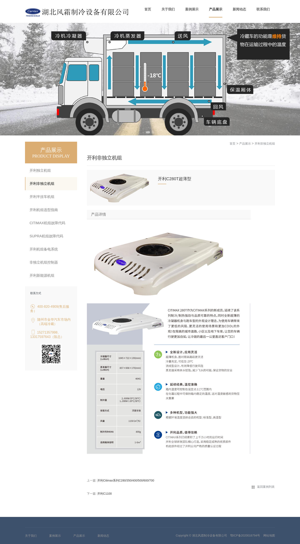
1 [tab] (148, 132)
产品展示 (215, 9)
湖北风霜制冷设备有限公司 (209, 535)
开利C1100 (104, 493)
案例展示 (192, 9)
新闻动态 (239, 9)
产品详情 (98, 214)
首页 (147, 9)
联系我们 (263, 9)
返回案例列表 (266, 486)
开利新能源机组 (42, 276)
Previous (7, 79)
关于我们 (168, 9)
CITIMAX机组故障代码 (47, 223)
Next (293, 79)
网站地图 (269, 535)
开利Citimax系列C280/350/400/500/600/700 (125, 480)
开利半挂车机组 (42, 197)
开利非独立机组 (42, 184)
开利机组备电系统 (44, 249)
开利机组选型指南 (44, 210)
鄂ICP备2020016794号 (245, 535)
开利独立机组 (40, 171)
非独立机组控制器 (44, 262)
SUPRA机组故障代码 (46, 236)
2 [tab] (153, 132)
